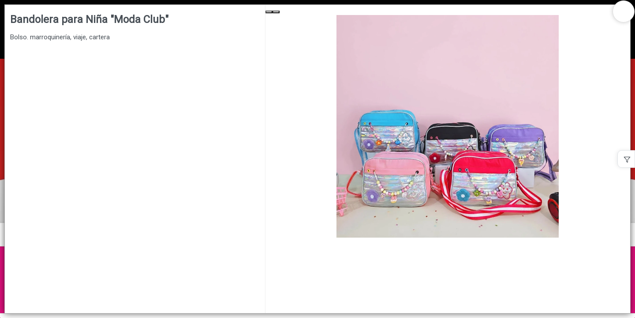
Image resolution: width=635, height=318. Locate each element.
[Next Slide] (276, 12)
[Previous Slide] (269, 12)
